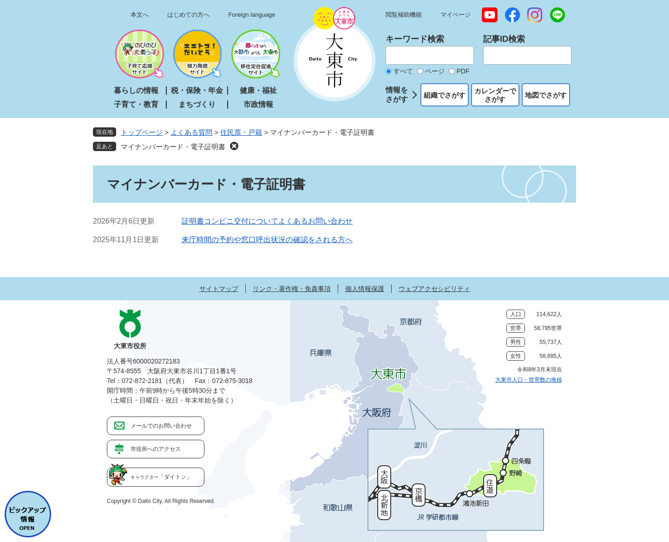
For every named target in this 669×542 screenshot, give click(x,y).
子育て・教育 (136, 104)
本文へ (140, 14)
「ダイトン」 (161, 477)
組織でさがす (445, 95)
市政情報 (258, 104)
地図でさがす (546, 95)
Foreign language (251, 14)
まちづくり (197, 104)
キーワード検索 (415, 39)
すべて (403, 71)
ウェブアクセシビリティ (434, 288)
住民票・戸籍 (241, 132)
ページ (435, 71)
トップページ (142, 132)
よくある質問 (191, 132)
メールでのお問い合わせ (161, 426)
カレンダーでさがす (495, 95)
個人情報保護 (364, 288)
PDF (463, 71)
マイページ (455, 14)
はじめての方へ (188, 14)
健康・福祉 (258, 90)
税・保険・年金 (197, 90)
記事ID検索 (504, 39)
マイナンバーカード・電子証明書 (173, 147)
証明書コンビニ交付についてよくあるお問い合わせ (267, 221)
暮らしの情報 (136, 90)
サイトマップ (218, 288)
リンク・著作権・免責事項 (292, 288)
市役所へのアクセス (156, 449)
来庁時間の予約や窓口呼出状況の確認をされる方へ (267, 240)
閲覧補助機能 (404, 14)
